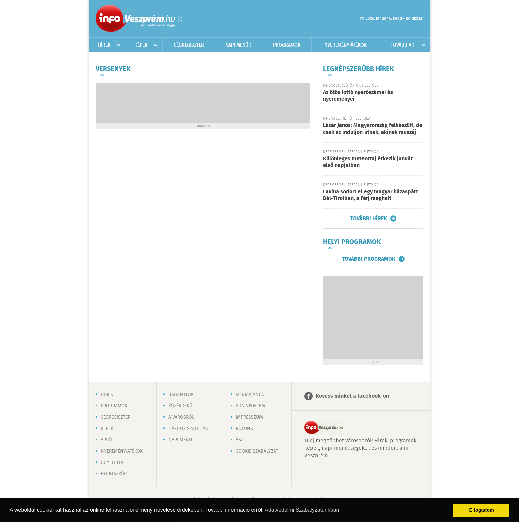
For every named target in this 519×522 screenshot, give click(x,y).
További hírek (368, 218)
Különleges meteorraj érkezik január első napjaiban (368, 162)
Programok (287, 45)
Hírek (104, 45)
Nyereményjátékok (345, 45)
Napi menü (180, 440)
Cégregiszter (189, 45)
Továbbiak (402, 45)
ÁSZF (241, 440)
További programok (368, 259)
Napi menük (238, 45)
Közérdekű (180, 406)
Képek (141, 45)
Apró (106, 440)
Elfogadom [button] (481, 510)
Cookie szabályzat (257, 451)
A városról (181, 417)
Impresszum (249, 417)
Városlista (180, 19)
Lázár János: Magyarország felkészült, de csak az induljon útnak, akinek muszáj (372, 129)
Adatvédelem (250, 406)
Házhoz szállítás (188, 428)
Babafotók (181, 394)
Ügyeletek (112, 462)
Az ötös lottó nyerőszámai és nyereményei (358, 95)
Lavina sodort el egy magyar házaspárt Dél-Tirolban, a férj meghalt (370, 195)
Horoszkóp (114, 474)
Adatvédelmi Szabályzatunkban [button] (302, 510)
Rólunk (244, 428)
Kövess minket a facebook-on (352, 396)
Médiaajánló (250, 394)
